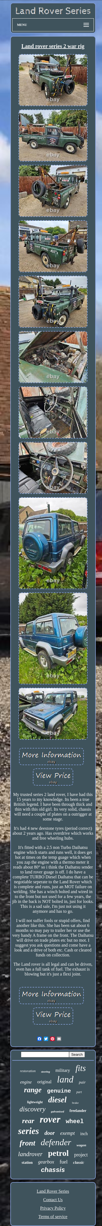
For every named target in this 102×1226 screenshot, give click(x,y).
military (62, 1070)
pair (82, 1082)
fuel (64, 1162)
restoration (28, 1071)
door (49, 1133)
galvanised (57, 1111)
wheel (75, 1121)
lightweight (35, 1102)
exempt (67, 1133)
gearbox (46, 1162)
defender (56, 1142)
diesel (57, 1099)
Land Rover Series (53, 1191)
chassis (53, 1169)
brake (75, 1102)
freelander (78, 1111)
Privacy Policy (53, 1208)
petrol (58, 1153)
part (79, 1092)
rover (50, 1119)
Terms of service (52, 1216)
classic (78, 1162)
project (81, 1155)
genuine (59, 1091)
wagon (81, 1145)
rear (28, 1121)
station (27, 1163)
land (65, 1079)
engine (26, 1082)
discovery (32, 1109)
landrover (30, 1154)
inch (84, 1133)
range (33, 1090)
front (27, 1143)
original (44, 1081)
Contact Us (53, 1199)
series (28, 1131)
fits (81, 1068)
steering (45, 1071)
